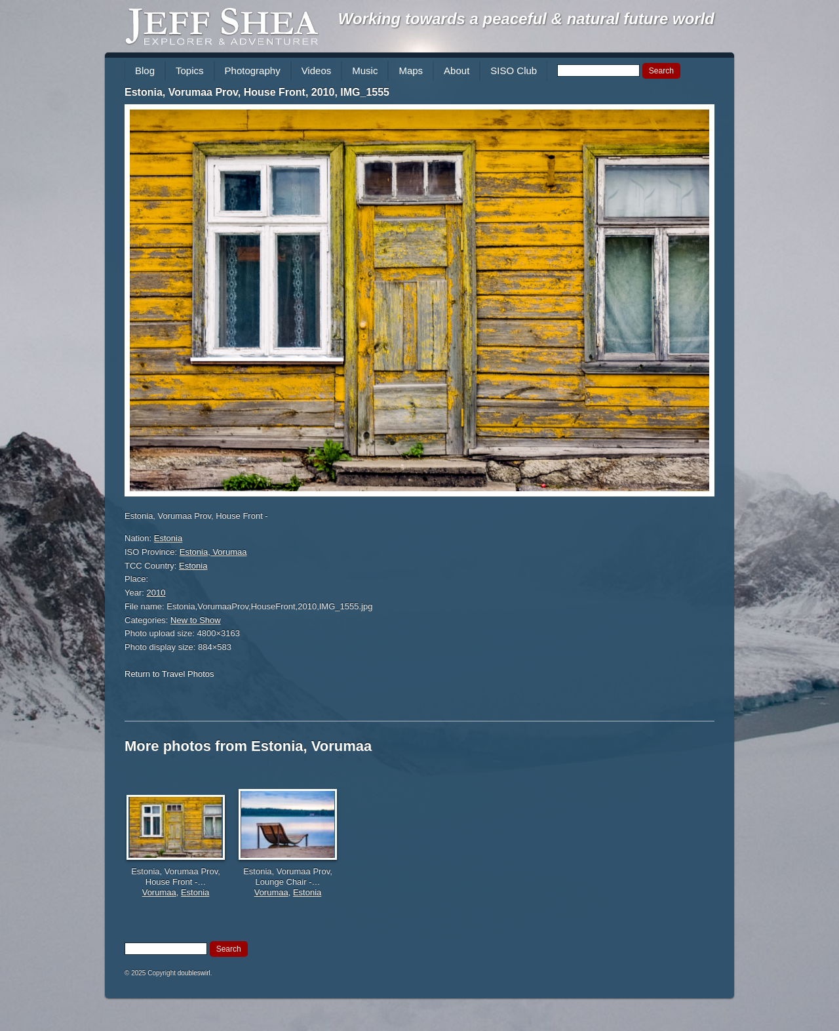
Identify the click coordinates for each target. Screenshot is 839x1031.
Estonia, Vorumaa (213, 552)
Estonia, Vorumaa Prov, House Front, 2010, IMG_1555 (257, 92)
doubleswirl (194, 973)
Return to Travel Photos (169, 674)
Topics (190, 70)
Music (365, 70)
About (456, 70)
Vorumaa (159, 892)
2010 (156, 592)
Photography (253, 70)
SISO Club (513, 70)
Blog (145, 70)
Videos (317, 70)
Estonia (168, 538)
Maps (411, 70)
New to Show (195, 620)
